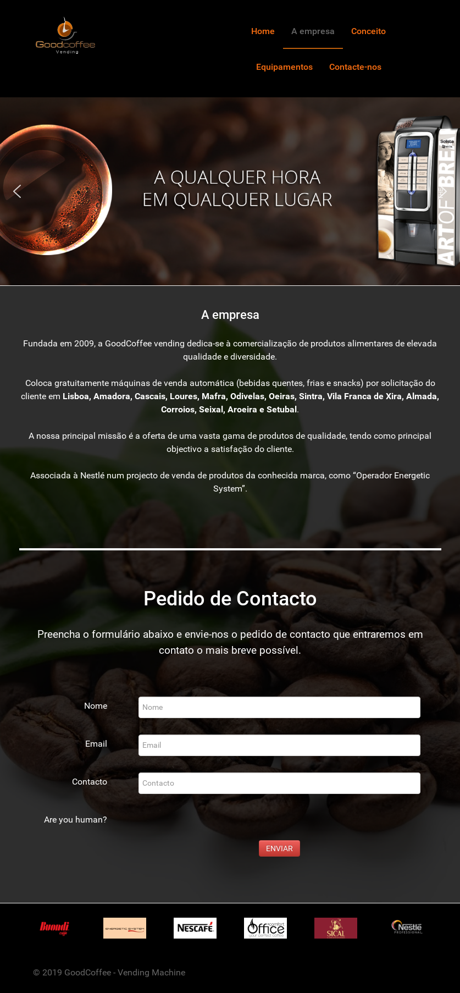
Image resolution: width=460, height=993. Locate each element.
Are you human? (75, 819)
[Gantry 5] (65, 35)
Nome (95, 705)
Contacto (89, 781)
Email (96, 743)
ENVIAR (279, 848)
